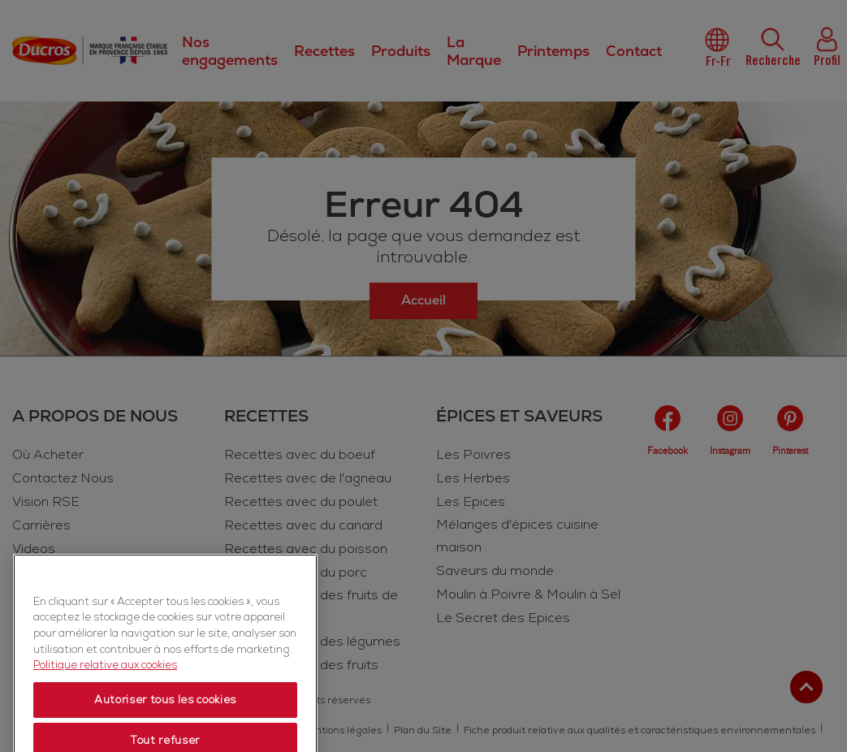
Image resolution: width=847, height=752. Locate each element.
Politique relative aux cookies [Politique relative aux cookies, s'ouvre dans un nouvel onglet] (105, 706)
